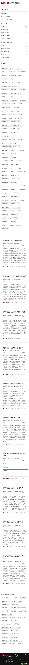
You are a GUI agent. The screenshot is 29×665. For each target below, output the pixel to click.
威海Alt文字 (18, 161)
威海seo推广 (14, 45)
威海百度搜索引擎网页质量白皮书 (10, 637)
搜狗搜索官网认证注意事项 (13, 240)
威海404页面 (5, 182)
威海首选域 (15, 633)
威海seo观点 (12, 114)
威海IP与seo (5, 607)
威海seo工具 (5, 214)
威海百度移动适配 (15, 121)
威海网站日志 (5, 196)
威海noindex (15, 604)
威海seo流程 (5, 111)
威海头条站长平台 (14, 143)
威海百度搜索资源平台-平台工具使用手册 (12, 139)
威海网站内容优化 (15, 93)
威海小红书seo (14, 132)
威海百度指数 (23, 598)
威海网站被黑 (5, 132)
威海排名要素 (16, 146)
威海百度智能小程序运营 (15, 75)
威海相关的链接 (6, 601)
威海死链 (4, 114)
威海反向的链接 (6, 633)
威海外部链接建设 (14, 49)
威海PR (13, 221)
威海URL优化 (12, 118)
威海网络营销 (14, 100)
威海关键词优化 (14, 52)
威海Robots (13, 79)
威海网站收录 (11, 71)
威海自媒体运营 (6, 103)
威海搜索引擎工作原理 (7, 161)
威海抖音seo (5, 79)
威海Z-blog (13, 607)
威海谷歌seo (14, 89)
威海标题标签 (14, 182)
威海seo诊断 (5, 150)
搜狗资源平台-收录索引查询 (13, 348)
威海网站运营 (15, 86)
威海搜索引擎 (5, 228)
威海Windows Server (16, 96)
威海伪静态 (13, 611)
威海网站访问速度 (6, 157)
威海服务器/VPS (14, 36)
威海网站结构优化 (14, 30)
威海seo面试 (14, 214)
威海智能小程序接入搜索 (8, 225)
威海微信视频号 (6, 136)
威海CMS (13, 171)
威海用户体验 (5, 164)
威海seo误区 (14, 598)
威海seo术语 (14, 55)
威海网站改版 (21, 171)
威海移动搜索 (5, 128)
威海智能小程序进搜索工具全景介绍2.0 (11, 218)
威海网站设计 (14, 153)
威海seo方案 (5, 100)
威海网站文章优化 (6, 146)
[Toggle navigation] (27, 2)
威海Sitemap (5, 96)
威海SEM (4, 118)
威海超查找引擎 (22, 611)
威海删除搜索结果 (15, 210)
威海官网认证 (14, 189)
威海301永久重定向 (15, 111)
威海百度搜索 (15, 107)
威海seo (4, 71)
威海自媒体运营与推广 (14, 20)
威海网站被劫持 (15, 630)
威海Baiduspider (6, 107)
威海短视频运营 (15, 175)
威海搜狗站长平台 (6, 125)
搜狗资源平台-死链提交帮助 (13, 383)
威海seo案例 (21, 186)
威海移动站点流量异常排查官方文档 (10, 624)
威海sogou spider (6, 193)
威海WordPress (6, 186)
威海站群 (19, 114)
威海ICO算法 (21, 643)
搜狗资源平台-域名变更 (11, 417)
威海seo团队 (23, 189)
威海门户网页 (5, 598)
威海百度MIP (5, 620)
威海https (17, 82)
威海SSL (13, 150)
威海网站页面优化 (14, 58)
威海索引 (22, 200)
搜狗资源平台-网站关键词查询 (14, 312)
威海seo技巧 (14, 620)
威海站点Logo (14, 196)
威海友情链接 (21, 118)
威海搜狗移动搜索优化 (7, 627)
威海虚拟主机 (5, 89)
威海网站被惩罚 (15, 203)
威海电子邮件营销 (6, 640)
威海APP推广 (5, 210)
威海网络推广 (16, 125)
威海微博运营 (5, 168)
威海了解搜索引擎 (14, 39)
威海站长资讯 (5, 221)
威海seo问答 (14, 23)
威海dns (14, 186)
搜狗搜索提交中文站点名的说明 (14, 276)
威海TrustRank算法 (18, 640)
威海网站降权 (23, 100)
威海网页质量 (16, 193)
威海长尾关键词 (15, 128)
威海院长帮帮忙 (16, 207)
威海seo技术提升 (14, 33)
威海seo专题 (14, 14)
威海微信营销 (5, 93)
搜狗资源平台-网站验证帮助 (13, 522)
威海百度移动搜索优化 (14, 42)
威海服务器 (22, 89)
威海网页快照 (15, 178)
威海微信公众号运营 (17, 103)
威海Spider (4, 143)
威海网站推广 (5, 171)
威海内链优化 (14, 200)
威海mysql (13, 168)
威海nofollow (5, 200)
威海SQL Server (15, 164)
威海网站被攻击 (6, 178)
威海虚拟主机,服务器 (17, 601)
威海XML (4, 643)
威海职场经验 (5, 189)
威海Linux (15, 157)
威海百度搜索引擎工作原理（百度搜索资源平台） (14, 617)
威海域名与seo (15, 136)
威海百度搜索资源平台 (14, 17)
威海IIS (20, 168)
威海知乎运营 (5, 121)
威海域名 (4, 75)
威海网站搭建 (20, 150)
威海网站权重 (5, 175)
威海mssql (18, 225)
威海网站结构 (5, 203)
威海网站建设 (14, 26)
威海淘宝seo (5, 153)
